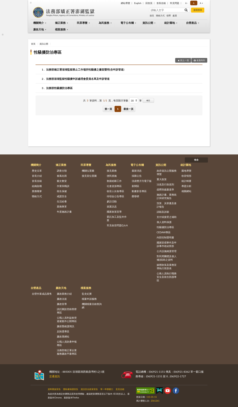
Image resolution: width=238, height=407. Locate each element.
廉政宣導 (62, 303)
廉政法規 (62, 298)
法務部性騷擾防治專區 (59, 88)
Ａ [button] (194, 3)
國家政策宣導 (114, 211)
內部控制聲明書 (165, 237)
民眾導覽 (82, 22)
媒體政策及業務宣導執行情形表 (167, 266)
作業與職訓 (63, 186)
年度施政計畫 (64, 211)
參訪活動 (112, 201)
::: (31, 2)
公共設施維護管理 (167, 251)
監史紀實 (87, 293)
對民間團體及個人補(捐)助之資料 (167, 258)
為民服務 (104, 22)
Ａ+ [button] (201, 3)
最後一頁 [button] (128, 108)
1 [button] (118, 108)
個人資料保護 (164, 222)
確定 (148, 100)
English (137, 3)
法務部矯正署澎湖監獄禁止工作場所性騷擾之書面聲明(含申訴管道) (85, 69)
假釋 (168, 15)
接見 (152, 15)
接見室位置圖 (89, 175)
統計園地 (169, 22)
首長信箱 (161, 3)
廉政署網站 (63, 336)
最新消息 (137, 170)
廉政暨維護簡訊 (65, 326)
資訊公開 (147, 22)
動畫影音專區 (139, 191)
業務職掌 (37, 191)
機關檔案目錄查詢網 (92, 305)
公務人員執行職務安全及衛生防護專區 (167, 277)
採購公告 (137, 175)
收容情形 (186, 175)
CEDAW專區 (164, 232)
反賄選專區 (63, 331)
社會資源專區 (114, 186)
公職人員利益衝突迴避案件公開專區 (67, 319)
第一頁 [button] (108, 108)
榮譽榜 (135, 196)
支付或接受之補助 (167, 216)
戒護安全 (62, 196)
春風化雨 (62, 175)
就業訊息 (112, 206)
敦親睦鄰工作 (114, 180)
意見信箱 (120, 389)
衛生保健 (62, 191)
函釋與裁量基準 (165, 189)
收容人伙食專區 (115, 191)
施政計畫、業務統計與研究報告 (167, 196)
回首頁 (148, 3)
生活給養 (62, 201)
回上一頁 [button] (184, 60)
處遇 (175, 15)
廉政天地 (38, 29)
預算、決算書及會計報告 (167, 205)
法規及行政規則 (165, 184)
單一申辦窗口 (106, 389)
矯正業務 (60, 22)
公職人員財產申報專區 (67, 343)
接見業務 (112, 170)
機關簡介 (38, 22)
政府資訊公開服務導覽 (167, 172)
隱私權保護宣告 (70, 389)
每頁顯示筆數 (120, 100)
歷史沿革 (37, 170)
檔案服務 (60, 29)
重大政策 (162, 179)
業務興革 (62, 206)
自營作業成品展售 (42, 293)
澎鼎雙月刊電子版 (142, 180)
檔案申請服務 (89, 298)
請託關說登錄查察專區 (67, 311)
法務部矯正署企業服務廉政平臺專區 (67, 352)
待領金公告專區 (115, 196)
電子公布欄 (127, 22)
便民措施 (112, 175)
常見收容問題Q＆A (117, 225)
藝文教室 (62, 180)
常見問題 (174, 3)
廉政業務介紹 (64, 293)
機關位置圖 (88, 170)
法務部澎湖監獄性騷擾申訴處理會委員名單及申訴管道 (78, 79)
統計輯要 (186, 180)
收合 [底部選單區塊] (196, 159)
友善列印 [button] (201, 60)
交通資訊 (54, 376)
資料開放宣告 (54, 389)
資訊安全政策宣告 (89, 389)
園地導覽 (186, 170)
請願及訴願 (163, 211)
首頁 (33, 43)
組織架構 (37, 186)
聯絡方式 (160, 15)
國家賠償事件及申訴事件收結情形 (167, 244)
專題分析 (186, 186)
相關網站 (186, 191)
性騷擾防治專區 (47, 52)
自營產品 (191, 22)
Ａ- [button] (186, 3)
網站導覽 (125, 3)
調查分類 (62, 170)
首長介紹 (37, 175)
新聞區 (135, 186)
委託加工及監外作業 (117, 218)
